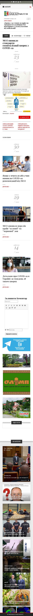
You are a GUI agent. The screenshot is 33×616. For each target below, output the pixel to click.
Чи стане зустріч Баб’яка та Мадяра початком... (15, 586)
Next (29, 19)
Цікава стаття (24, 117)
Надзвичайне (7, 549)
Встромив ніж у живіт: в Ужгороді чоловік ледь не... (15, 533)
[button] (6, 305)
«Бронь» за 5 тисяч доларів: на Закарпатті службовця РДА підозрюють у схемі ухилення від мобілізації (16, 25)
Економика (6, 513)
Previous (28, 19)
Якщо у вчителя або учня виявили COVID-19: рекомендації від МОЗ (16, 178)
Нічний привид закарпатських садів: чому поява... (16, 569)
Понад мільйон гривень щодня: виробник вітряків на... (17, 517)
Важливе (6, 582)
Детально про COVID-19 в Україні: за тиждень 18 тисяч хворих (16, 279)
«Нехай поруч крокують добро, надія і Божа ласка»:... (16, 602)
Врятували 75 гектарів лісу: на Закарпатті (16, 477)
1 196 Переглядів (16, 36)
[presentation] (6, 305)
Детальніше (6, 186)
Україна (12, 113)
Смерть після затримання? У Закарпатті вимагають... (16, 497)
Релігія (5, 599)
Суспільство (7, 475)
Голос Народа (7, 494)
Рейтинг (27, 36)
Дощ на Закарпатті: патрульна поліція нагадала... (16, 552)
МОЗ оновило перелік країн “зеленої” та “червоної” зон (14, 228)
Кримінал (6, 530)
